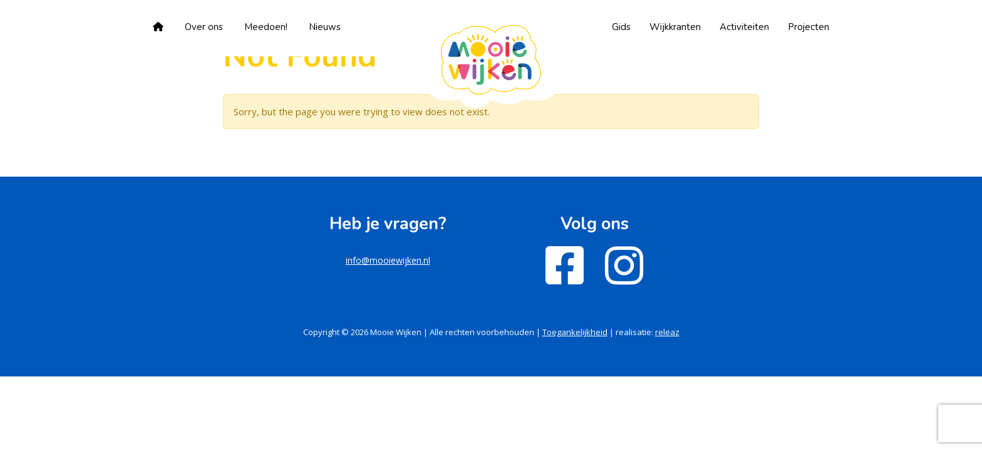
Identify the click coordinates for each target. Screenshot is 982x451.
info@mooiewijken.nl (388, 260)
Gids (621, 27)
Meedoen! (265, 27)
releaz (667, 332)
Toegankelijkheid (574, 332)
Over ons (204, 27)
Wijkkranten (675, 27)
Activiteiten (744, 27)
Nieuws (325, 27)
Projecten (808, 27)
